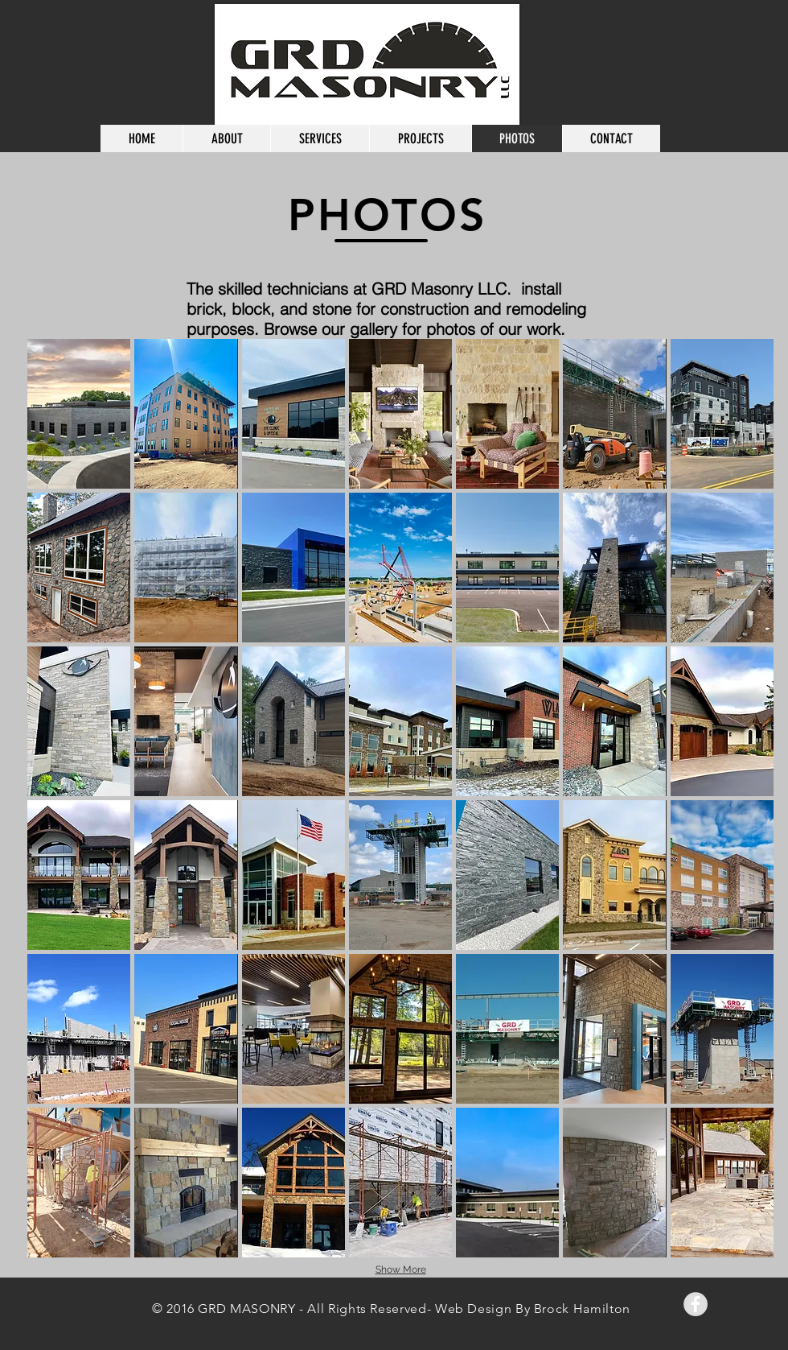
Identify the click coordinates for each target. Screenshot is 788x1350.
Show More (401, 1269)
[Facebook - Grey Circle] (695, 1304)
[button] (78, 414)
